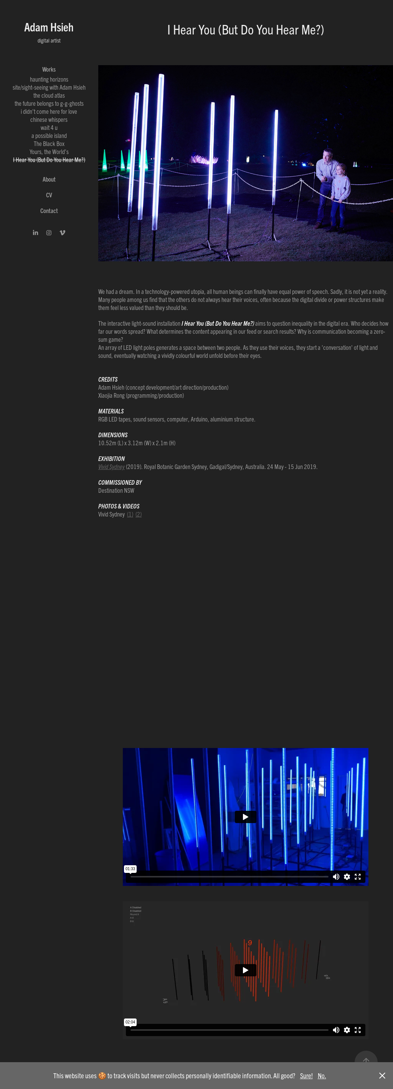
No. (322, 1075)
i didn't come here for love (49, 111)
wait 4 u (49, 127)
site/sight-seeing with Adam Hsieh (49, 87)
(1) (130, 514)
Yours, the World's (49, 151)
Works (49, 69)
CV (49, 194)
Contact (49, 210)
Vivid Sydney (111, 466)
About (49, 179)
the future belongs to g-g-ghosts (49, 103)
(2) (138, 514)
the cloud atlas (49, 95)
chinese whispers (49, 119)
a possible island (49, 135)
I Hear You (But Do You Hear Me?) (49, 159)
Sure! (306, 1075)
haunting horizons (49, 79)
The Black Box (49, 143)
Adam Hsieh (49, 27)
